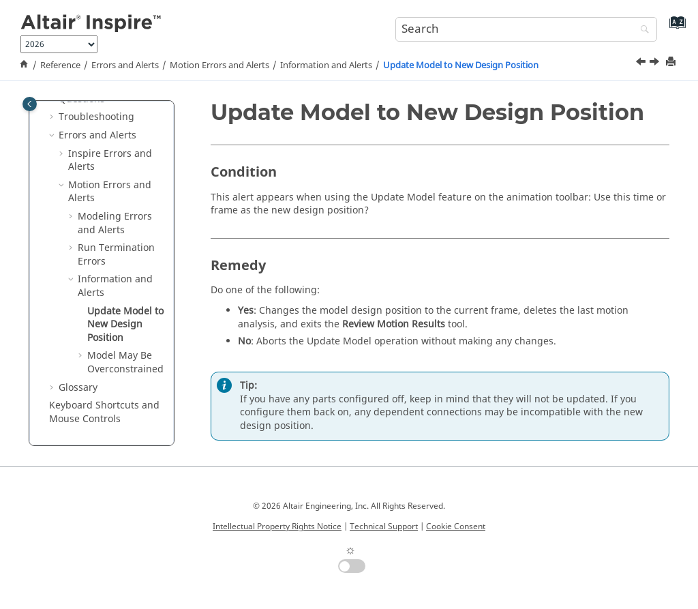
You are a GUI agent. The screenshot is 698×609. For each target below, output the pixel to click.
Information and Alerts (326, 65)
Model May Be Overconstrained (125, 362)
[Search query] (526, 29)
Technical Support (384, 526)
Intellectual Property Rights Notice (277, 526)
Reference (60, 65)
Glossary (78, 388)
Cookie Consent (455, 526)
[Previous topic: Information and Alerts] (642, 63)
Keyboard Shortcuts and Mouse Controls (104, 412)
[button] (53, 117)
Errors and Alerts (125, 65)
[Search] (641, 30)
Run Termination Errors (116, 255)
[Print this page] (672, 62)
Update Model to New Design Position (460, 65)
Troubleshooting (96, 117)
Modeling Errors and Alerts (115, 223)
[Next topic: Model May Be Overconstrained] (655, 63)
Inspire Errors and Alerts (110, 161)
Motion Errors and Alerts (219, 65)
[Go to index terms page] (674, 27)
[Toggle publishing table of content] (29, 104)
